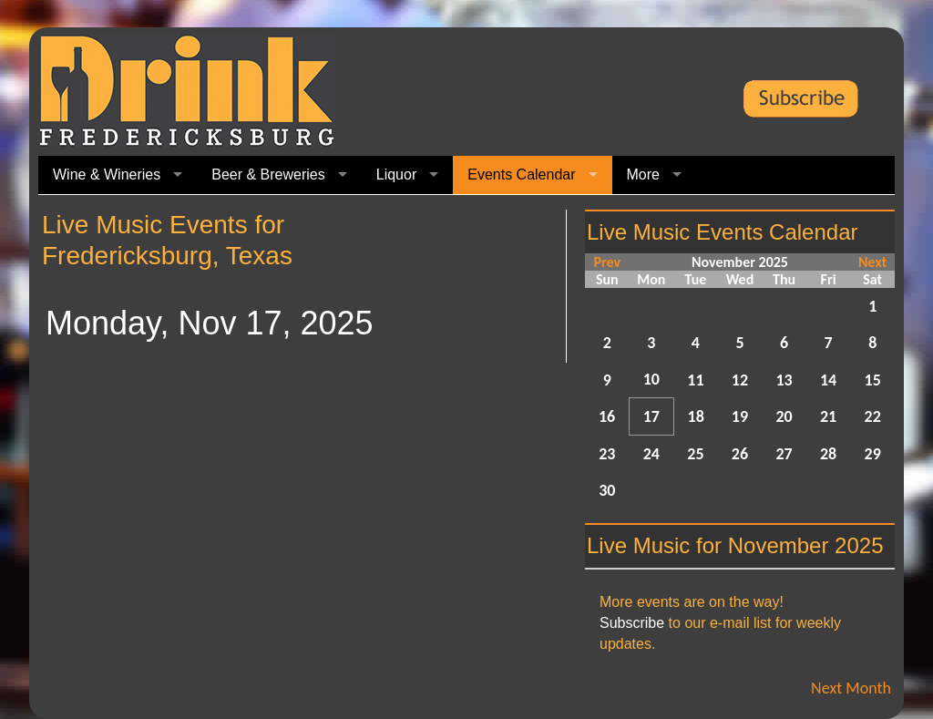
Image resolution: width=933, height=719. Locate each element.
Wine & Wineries (106, 174)
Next (872, 262)
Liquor (396, 174)
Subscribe (632, 623)
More (643, 174)
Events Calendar (521, 174)
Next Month (851, 688)
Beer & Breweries (268, 174)
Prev (606, 262)
